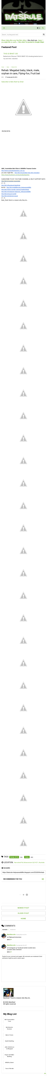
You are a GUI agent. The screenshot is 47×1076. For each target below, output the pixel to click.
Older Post (23, 913)
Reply (9, 939)
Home (2, 67)
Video (8, 67)
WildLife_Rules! (9, 1062)
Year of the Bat (9, 1068)
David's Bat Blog (9, 1041)
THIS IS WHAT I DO (10, 54)
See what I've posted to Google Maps (31, 42)
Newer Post (23, 908)
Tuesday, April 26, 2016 (21, 934)
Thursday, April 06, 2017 (21, 945)
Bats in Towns (9, 1035)
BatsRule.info (11, 934)
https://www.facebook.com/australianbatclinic (15, 175)
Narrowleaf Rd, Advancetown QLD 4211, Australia (29, 862)
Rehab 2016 (14, 67)
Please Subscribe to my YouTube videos (13, 40)
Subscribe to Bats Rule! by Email (12, 82)
